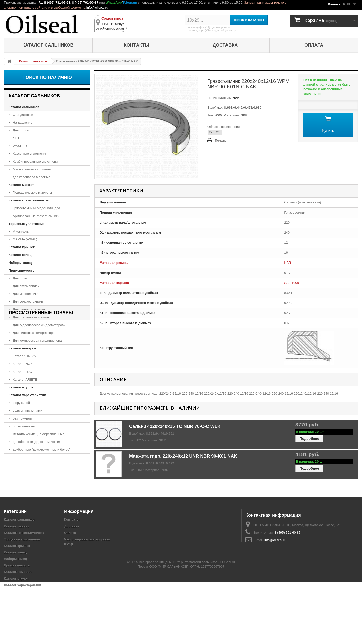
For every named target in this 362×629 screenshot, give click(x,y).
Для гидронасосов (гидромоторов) (38, 325)
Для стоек (20, 278)
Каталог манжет (21, 185)
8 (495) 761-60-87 (85, 2)
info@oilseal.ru (97, 7)
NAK (236, 98)
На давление (22, 122)
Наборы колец (20, 263)
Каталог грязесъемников (29, 200)
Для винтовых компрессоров (34, 333)
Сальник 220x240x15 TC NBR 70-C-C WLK (175, 426)
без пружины (22, 418)
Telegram (130, 2)
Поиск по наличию (47, 77)
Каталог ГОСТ (23, 372)
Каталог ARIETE (24, 379)
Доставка (225, 45)
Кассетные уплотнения (30, 153)
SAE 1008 (291, 283)
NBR (287, 263)
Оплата (313, 45)
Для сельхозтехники (27, 301)
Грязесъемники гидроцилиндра (36, 208)
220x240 (215, 132)
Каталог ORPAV (24, 356)
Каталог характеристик (27, 395)
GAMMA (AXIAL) (24, 239)
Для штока (20, 130)
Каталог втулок (21, 387)
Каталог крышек (22, 247)
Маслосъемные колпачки (31, 169)
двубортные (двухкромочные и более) (41, 449)
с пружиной (21, 403)
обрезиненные (23, 426)
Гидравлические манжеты (32, 192)
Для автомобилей (26, 286)
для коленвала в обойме (31, 177)
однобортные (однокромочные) (36, 442)
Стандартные (22, 115)
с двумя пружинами (27, 410)
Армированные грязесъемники (35, 216)
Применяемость (21, 270)
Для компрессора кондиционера (37, 340)
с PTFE (18, 138)
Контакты (136, 45)
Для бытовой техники (28, 309)
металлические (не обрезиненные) (38, 434)
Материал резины (114, 263)
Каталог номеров (22, 348)
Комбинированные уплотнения (35, 161)
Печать (220, 140)
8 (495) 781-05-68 (57, 2)
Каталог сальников (47, 45)
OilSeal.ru (227, 609)
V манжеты (20, 231)
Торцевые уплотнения (27, 224)
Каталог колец (20, 255)
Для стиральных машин (30, 317)
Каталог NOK (22, 364)
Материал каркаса (114, 283)
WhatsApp (114, 2)
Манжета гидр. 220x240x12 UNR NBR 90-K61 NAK (183, 456)
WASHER (19, 146)
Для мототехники (25, 294)
